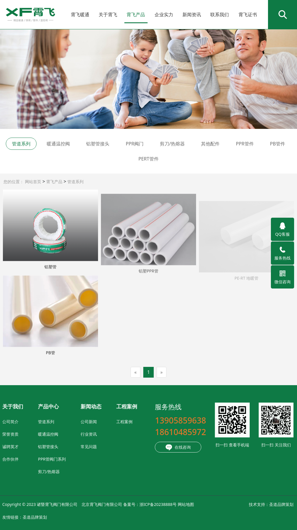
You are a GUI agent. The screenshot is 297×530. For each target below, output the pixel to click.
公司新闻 (61, 421)
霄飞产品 (135, 14)
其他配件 (210, 143)
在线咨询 (151, 447)
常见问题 (61, 446)
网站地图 (159, 504)
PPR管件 (244, 143)
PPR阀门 (135, 143)
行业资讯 (61, 434)
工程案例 (97, 421)
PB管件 (277, 143)
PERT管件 (148, 159)
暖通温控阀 (58, 143)
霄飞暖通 (80, 14)
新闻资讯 (191, 14)
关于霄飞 (108, 14)
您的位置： (13, 181)
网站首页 (33, 181)
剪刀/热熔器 (172, 143)
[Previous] (135, 372)
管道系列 (75, 181)
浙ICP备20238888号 (130, 504)
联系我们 (219, 14)
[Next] (161, 372)
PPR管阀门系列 (25, 459)
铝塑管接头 (97, 143)
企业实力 (164, 14)
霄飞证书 (247, 14)
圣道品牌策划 (254, 504)
